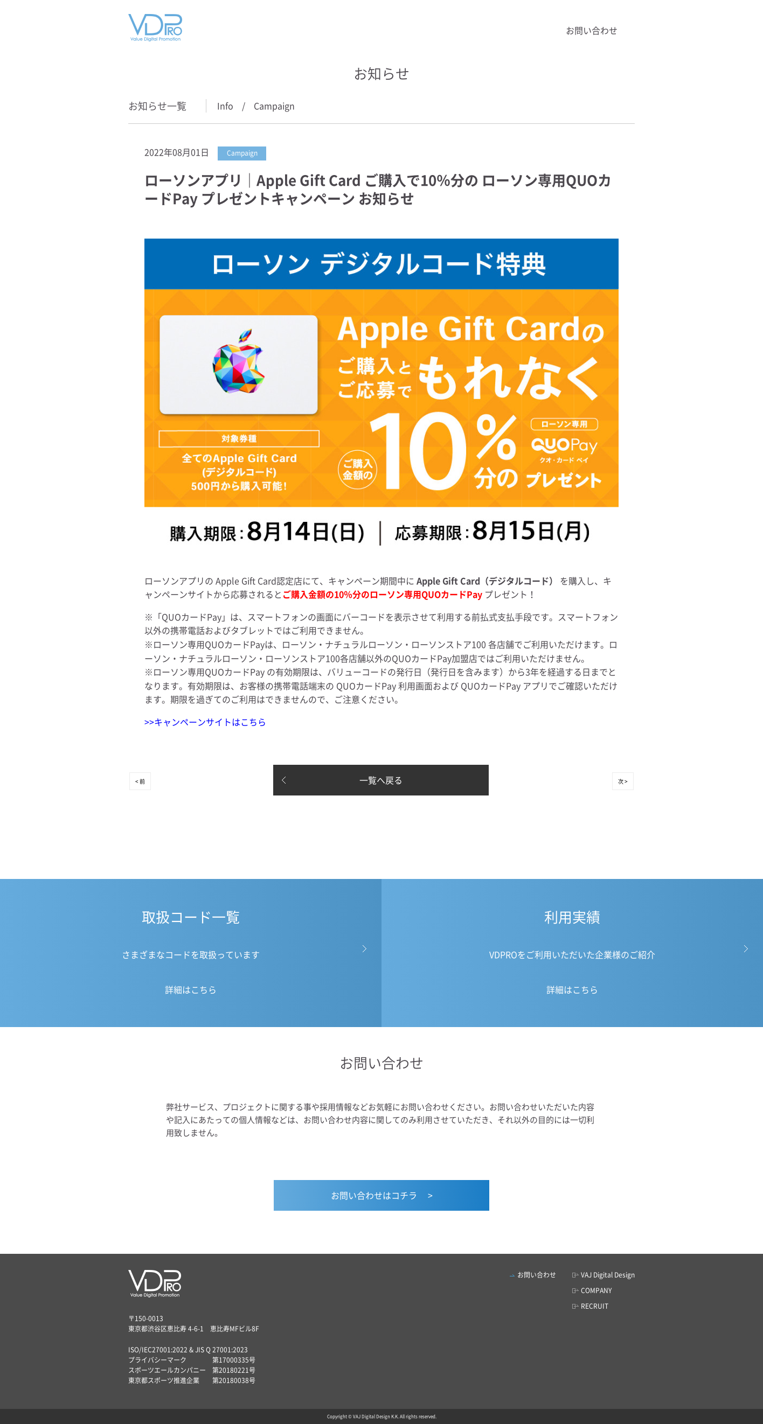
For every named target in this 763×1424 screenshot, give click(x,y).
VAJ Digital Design (608, 1275)
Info (225, 105)
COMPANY (596, 1290)
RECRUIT (594, 1306)
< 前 (140, 781)
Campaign (274, 105)
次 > (623, 781)
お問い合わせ (592, 30)
